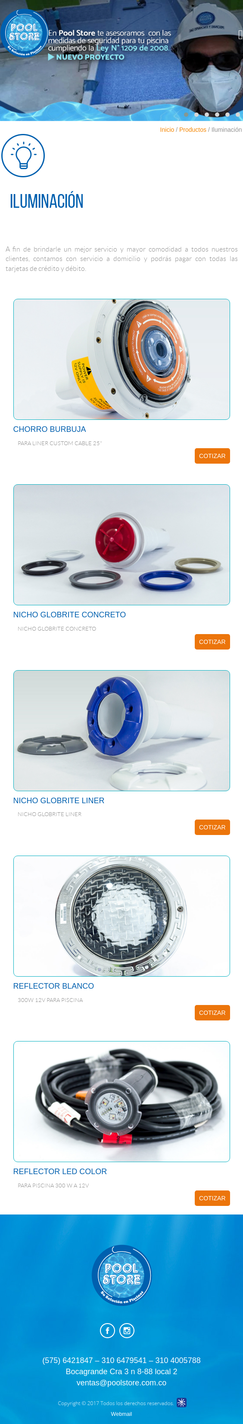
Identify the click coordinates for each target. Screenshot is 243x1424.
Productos (192, 129)
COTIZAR (212, 455)
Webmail (121, 1414)
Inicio (167, 129)
